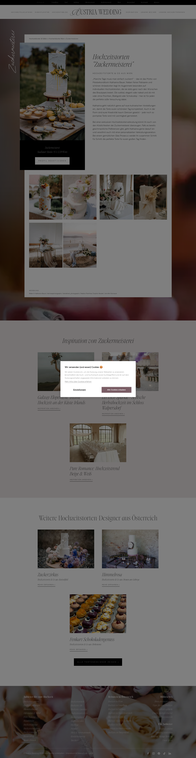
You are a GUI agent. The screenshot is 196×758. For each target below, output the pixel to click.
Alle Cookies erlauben (116, 390)
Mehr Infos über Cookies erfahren (78, 381)
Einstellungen (79, 390)
